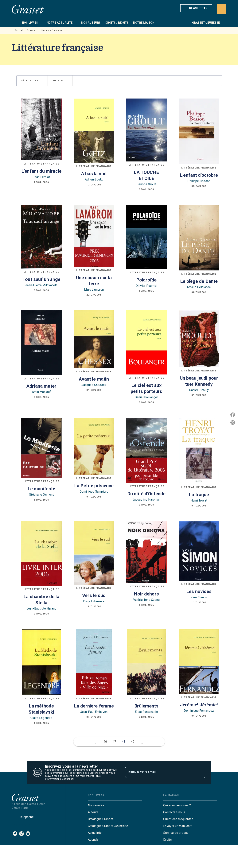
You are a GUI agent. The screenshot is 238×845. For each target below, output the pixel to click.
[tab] (16, 22)
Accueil (19, 30)
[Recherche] (221, 9)
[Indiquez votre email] (160, 772)
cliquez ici (68, 779)
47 (114, 741)
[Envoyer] (200, 772)
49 (133, 741)
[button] (196, 8)
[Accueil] (28, 9)
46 (105, 741)
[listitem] (15, 833)
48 (123, 741)
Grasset (31, 30)
